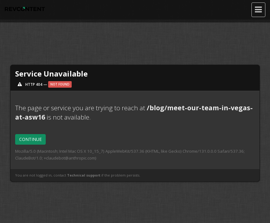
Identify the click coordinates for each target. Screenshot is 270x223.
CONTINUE (30, 139)
